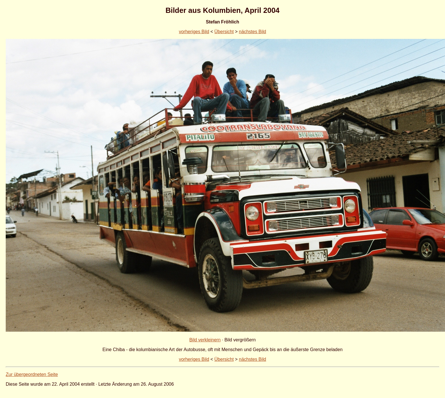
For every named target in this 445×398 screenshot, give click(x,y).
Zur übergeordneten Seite (32, 374)
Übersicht (224, 31)
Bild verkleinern (204, 339)
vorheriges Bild (194, 31)
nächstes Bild (252, 31)
